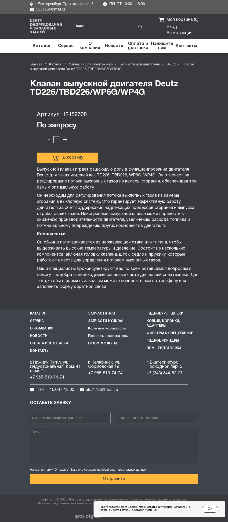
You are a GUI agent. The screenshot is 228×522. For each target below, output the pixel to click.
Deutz (171, 64)
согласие (90, 469)
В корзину (67, 157)
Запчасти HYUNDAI (105, 321)
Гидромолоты (102, 343)
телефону (168, 281)
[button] (162, 46)
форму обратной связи (83, 287)
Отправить (114, 479)
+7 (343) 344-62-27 (165, 373)
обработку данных (145, 510)
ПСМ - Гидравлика (164, 348)
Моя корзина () (178, 20)
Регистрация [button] (179, 33)
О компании (42, 328)
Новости (38, 336)
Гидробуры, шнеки (165, 313)
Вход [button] (172, 27)
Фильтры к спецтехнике (170, 333)
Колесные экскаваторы (107, 328)
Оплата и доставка (49, 343)
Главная (36, 64)
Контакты (40, 351)
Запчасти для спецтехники (91, 64)
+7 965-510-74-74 (47, 377)
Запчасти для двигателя (139, 64)
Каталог (55, 64)
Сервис (37, 321)
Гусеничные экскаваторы (108, 336)
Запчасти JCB (101, 313)
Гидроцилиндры (163, 340)
